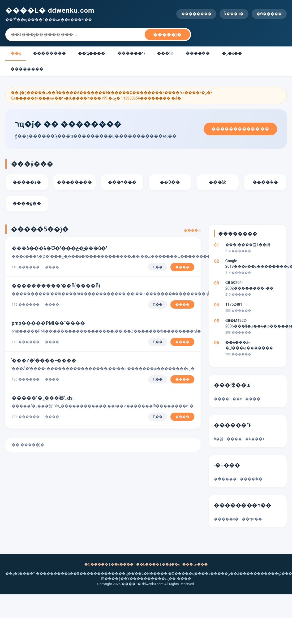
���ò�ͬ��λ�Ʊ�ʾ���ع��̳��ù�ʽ (59, 248)
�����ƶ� (226, 519)
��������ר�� (242, 505)
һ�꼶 (219, 439)
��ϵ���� (122, 564)
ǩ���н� (234, 14)
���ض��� (195, 564)
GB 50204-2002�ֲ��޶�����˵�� (249, 285)
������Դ (131, 53)
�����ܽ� (198, 53)
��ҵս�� (252, 519)
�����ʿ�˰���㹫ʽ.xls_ (43, 398)
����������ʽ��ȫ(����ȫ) (56, 285)
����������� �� (240, 128)
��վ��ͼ (170, 564)
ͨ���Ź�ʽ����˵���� (44, 360)
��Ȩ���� (147, 564)
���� (182, 267)
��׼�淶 (165, 53)
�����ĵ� (167, 34)
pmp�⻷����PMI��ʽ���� (48, 323)
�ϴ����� (269, 14)
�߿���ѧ (254, 439)
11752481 (233, 304)
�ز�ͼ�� (232, 53)
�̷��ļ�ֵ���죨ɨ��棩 (247, 245)
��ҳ (16, 53)
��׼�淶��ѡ (232, 385)
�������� (196, 14)
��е (237, 399)
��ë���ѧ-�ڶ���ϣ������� (249, 345)
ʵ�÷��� (227, 465)
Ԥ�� (158, 267)
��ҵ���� (91, 53)
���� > (192, 230)
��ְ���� (225, 479)
